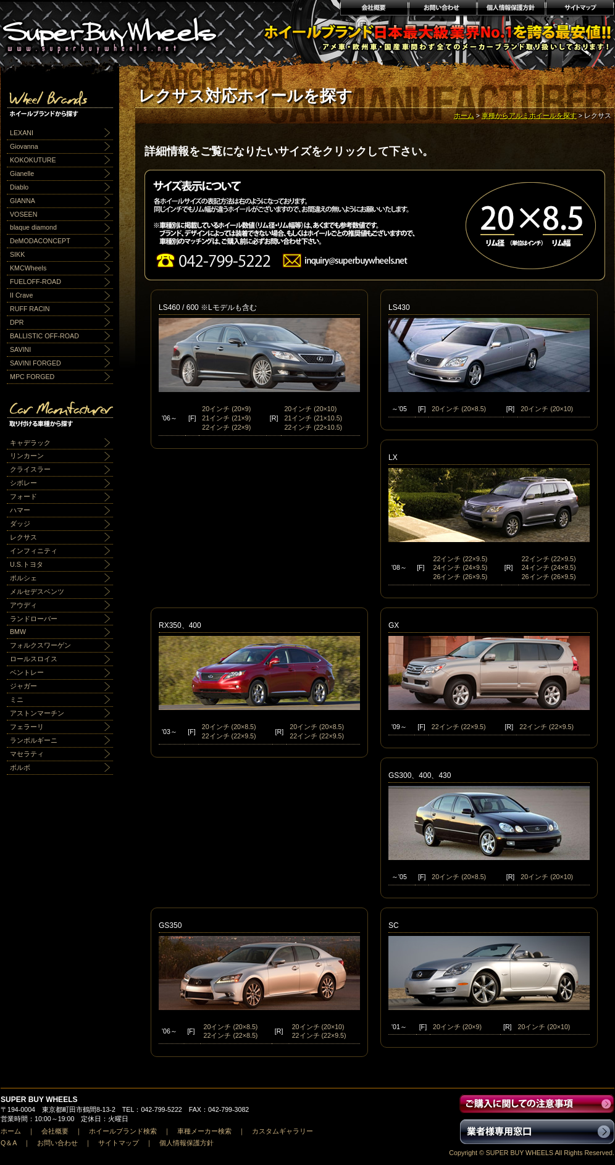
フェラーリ (27, 726)
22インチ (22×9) (226, 427)
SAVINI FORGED (35, 363)
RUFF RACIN (30, 308)
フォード (23, 496)
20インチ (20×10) (310, 408)
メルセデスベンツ (37, 591)
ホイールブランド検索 (123, 1131)
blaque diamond (33, 227)
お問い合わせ (442, 9)
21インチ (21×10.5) (313, 418)
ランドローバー (33, 618)
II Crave (21, 295)
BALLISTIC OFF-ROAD (44, 336)
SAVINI (20, 349)
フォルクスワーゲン (40, 645)
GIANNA (22, 200)
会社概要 (373, 9)
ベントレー (27, 672)
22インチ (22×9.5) (460, 558)
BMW (18, 631)
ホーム (464, 115)
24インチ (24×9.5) (460, 567)
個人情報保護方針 (511, 9)
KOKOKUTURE (33, 160)
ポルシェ (23, 578)
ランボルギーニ (33, 740)
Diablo (19, 187)
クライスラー (30, 469)
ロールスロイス (33, 658)
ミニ (16, 699)
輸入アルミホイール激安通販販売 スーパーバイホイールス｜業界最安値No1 (117, 31)
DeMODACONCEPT (40, 240)
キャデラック (30, 442)
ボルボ (20, 767)
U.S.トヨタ (26, 564)
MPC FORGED (32, 376)
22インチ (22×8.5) (231, 1035)
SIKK (17, 254)
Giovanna (24, 146)
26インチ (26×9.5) (460, 576)
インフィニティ (33, 550)
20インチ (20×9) (226, 408)
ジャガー (23, 686)
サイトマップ (580, 9)
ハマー (20, 510)
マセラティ (27, 754)
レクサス (23, 537)
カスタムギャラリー (282, 1131)
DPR (17, 322)
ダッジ (20, 523)
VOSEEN (23, 214)
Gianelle (22, 173)
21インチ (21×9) (226, 418)
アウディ (23, 605)
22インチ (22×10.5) (313, 427)
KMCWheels (28, 268)
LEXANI (21, 132)
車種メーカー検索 (204, 1131)
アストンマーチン (37, 713)
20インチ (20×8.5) (459, 408)
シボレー (23, 482)
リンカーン (27, 455)
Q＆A (9, 1142)
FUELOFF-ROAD (35, 281)
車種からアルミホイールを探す (529, 115)
